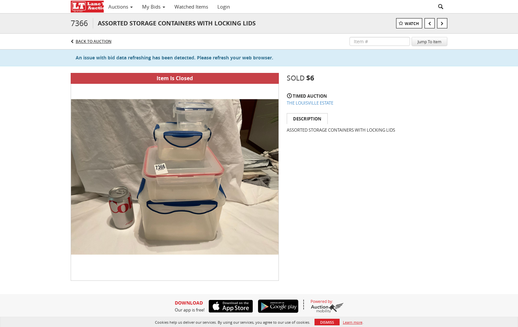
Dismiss (327, 322)
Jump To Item (429, 41)
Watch (412, 23)
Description (307, 119)
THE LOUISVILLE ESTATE (310, 103)
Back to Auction (93, 41)
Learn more (352, 322)
